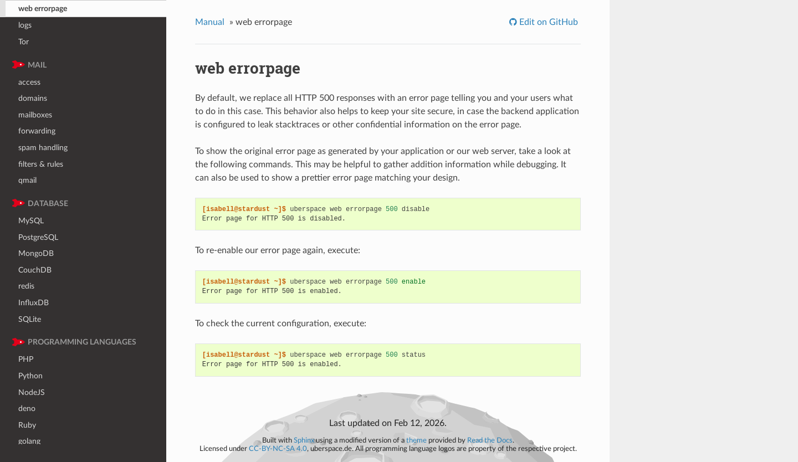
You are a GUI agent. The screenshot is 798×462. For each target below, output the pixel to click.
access (29, 82)
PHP (25, 359)
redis (26, 286)
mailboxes (35, 115)
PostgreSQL (38, 237)
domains (32, 98)
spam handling (43, 147)
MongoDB (36, 253)
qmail (27, 180)
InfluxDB (33, 303)
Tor (23, 42)
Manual (209, 22)
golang (29, 441)
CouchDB (35, 270)
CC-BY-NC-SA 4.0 (278, 448)
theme (416, 440)
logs (25, 25)
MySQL (31, 221)
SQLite (29, 319)
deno (26, 408)
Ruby (27, 425)
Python (30, 376)
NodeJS (31, 392)
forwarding (36, 131)
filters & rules (40, 164)
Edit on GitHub (547, 22)
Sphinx (304, 440)
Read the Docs (490, 440)
